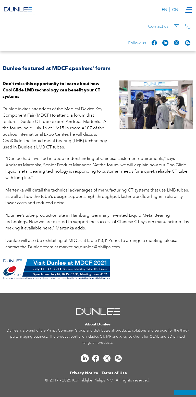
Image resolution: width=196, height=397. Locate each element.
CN (175, 9)
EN (164, 9)
